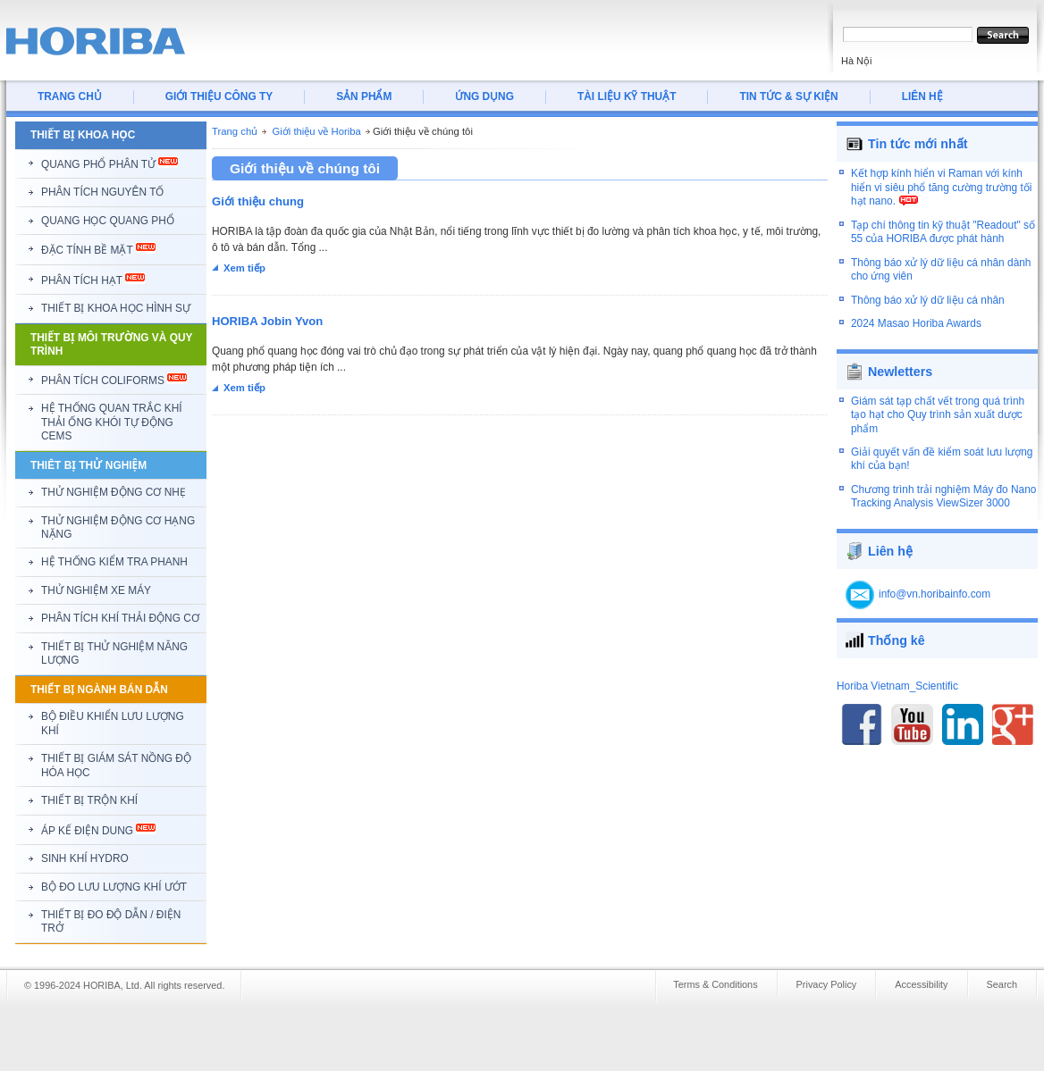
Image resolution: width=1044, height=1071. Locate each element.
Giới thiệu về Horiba (316, 131)
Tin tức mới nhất (918, 144)
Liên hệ (890, 551)
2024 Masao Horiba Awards (916, 323)
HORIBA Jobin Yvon (267, 321)
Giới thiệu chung (258, 201)
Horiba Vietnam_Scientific (897, 686)
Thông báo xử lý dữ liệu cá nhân (928, 300)
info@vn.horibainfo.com (934, 594)
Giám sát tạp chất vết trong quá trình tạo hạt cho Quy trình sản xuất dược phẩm (937, 415)
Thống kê (896, 640)
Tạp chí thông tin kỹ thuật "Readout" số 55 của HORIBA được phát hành (943, 232)
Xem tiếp (244, 268)
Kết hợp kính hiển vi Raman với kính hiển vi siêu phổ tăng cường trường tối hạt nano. (941, 187)
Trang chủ (234, 131)
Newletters (900, 371)
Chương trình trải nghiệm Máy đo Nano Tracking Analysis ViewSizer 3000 (943, 496)
